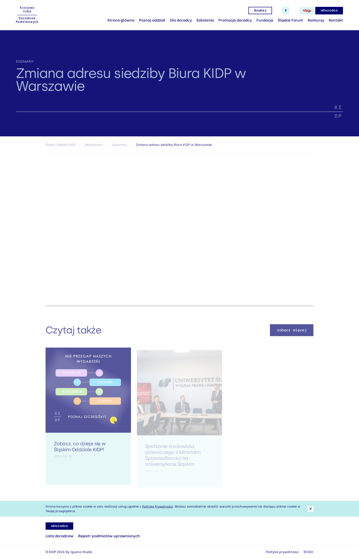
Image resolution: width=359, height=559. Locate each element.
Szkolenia (205, 20)
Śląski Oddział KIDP (61, 147)
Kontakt (336, 20)
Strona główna (120, 20)
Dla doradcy (181, 20)
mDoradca (329, 10)
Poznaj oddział (152, 20)
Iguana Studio (81, 552)
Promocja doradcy (235, 20)
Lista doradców (59, 536)
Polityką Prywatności (157, 506)
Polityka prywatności (282, 552)
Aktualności (93, 147)
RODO (308, 552)
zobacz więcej (292, 333)
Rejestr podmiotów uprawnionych (109, 536)
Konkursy (316, 20)
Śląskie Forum (290, 20)
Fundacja (264, 20)
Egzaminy (25, 64)
